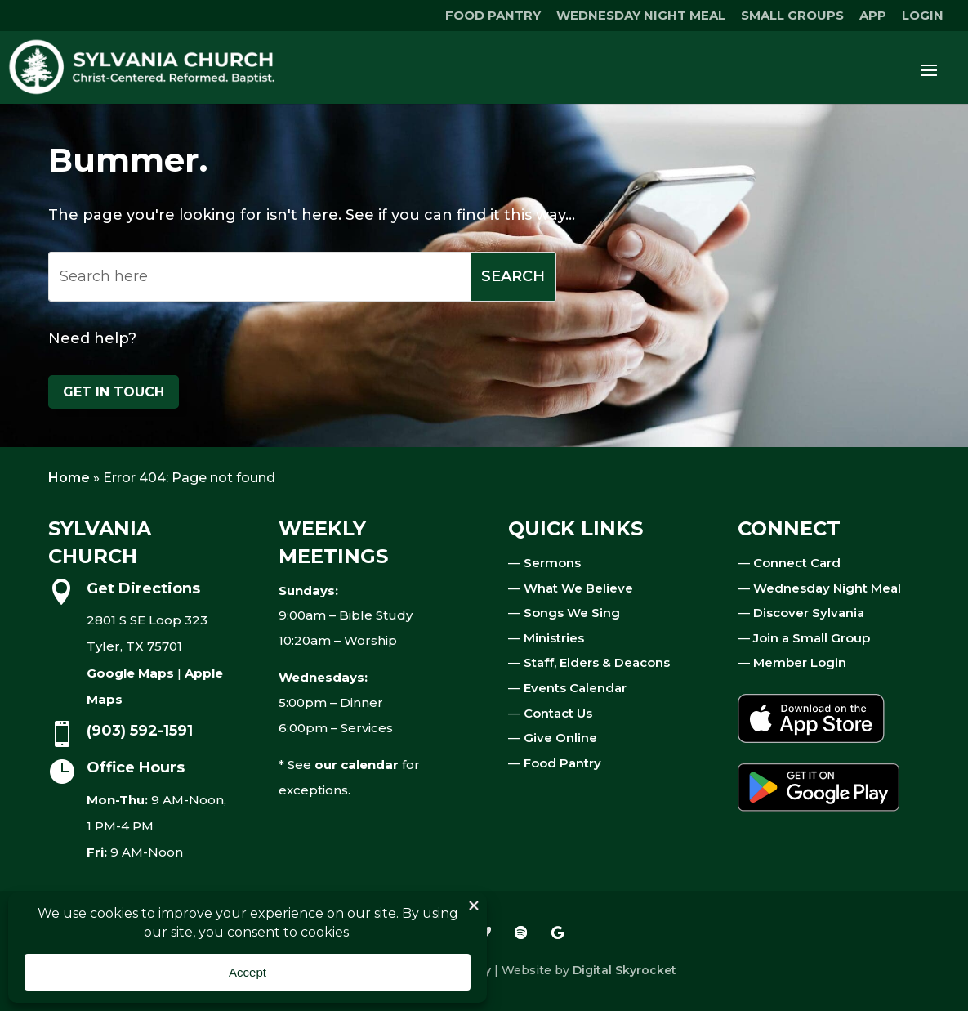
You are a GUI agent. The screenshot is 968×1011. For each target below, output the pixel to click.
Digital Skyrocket (624, 970)
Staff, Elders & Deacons (597, 662)
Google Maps (130, 673)
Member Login (799, 662)
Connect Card (797, 562)
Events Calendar (575, 688)
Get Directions (143, 588)
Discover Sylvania (808, 612)
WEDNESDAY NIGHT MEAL (640, 16)
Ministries (554, 638)
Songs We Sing (572, 612)
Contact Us (558, 713)
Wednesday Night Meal (827, 588)
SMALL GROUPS (792, 16)
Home (69, 477)
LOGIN (922, 16)
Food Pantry (562, 763)
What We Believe (578, 588)
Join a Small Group (811, 638)
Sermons (552, 562)
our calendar (356, 764)
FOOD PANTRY (493, 16)
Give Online (560, 737)
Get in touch (113, 392)
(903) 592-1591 (140, 731)
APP (872, 16)
